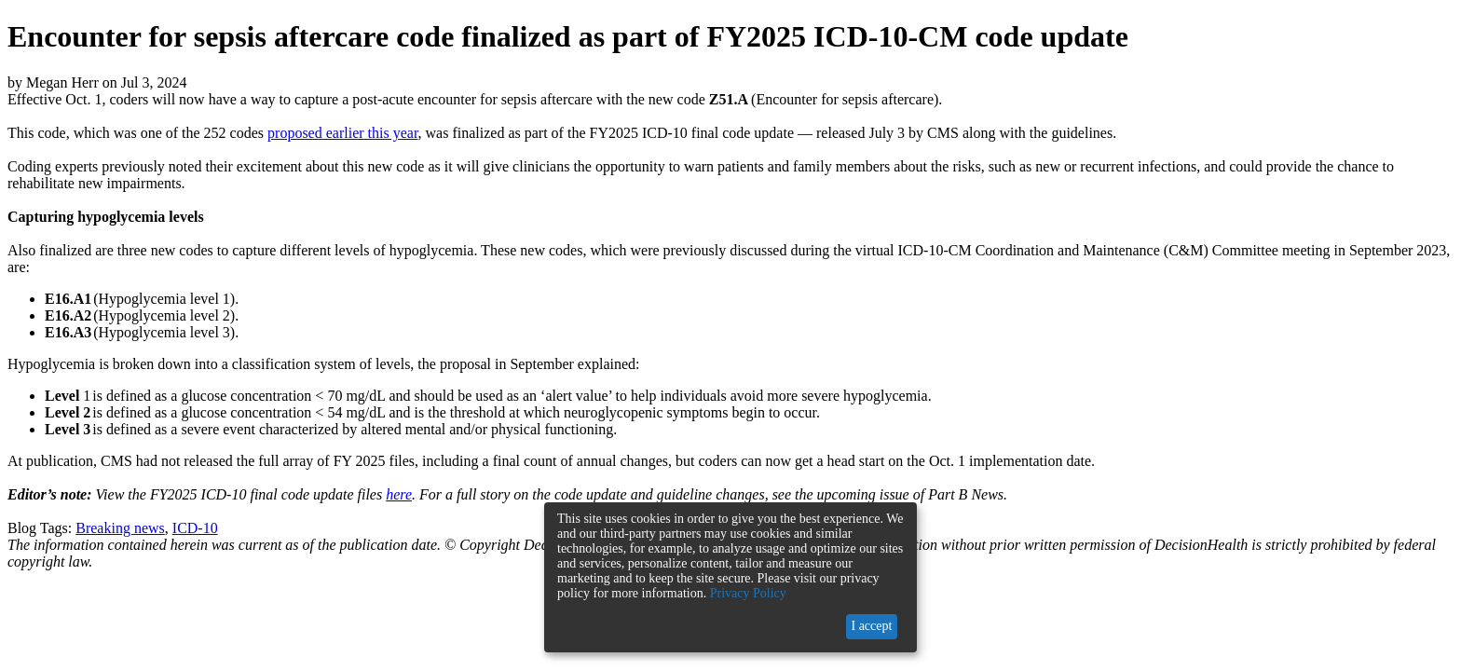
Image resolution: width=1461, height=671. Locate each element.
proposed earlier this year (342, 133)
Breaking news (120, 528)
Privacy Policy (748, 593)
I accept (871, 626)
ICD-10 (195, 528)
